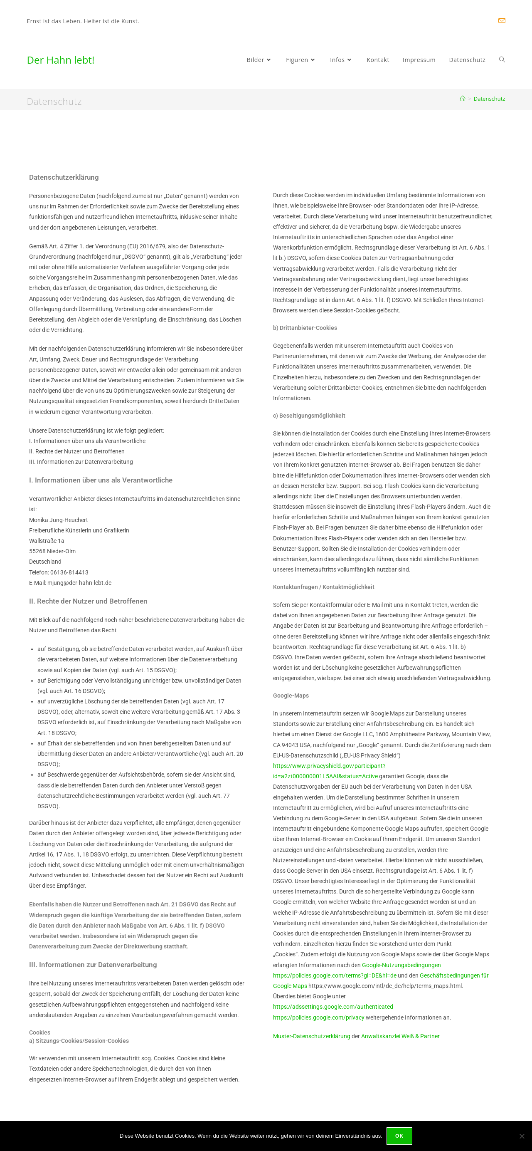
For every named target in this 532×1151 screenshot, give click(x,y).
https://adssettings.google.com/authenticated (333, 1006)
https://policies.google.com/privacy (319, 1017)
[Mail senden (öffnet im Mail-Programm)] (500, 21)
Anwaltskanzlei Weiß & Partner (400, 1036)
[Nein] (521, 1136)
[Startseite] (463, 98)
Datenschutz (489, 98)
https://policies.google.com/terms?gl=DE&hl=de (335, 975)
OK (399, 1136)
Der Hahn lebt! (61, 60)
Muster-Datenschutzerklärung (311, 1036)
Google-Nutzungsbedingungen (401, 965)
